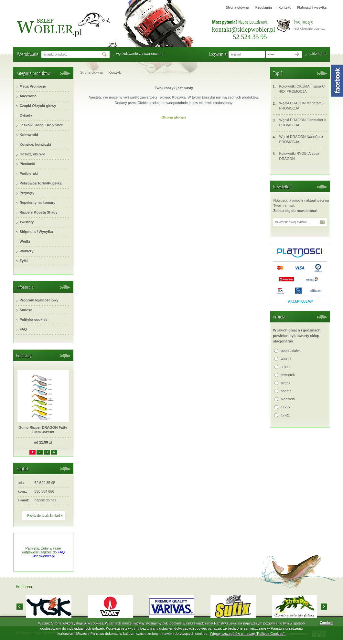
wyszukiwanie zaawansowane (140, 54)
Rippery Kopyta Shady (39, 212)
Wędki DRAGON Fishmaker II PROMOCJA (299, 122)
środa (285, 367)
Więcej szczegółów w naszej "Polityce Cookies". (247, 633)
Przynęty (27, 193)
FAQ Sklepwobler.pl (48, 554)
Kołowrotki (29, 135)
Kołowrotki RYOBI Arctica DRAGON (296, 156)
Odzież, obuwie (32, 154)
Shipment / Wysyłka (36, 232)
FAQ (23, 329)
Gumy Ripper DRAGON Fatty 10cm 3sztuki (42, 429)
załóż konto (318, 54)
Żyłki (24, 261)
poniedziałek (291, 350)
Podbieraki (29, 173)
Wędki (25, 241)
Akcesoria (28, 96)
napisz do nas (46, 500)
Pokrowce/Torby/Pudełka (41, 183)
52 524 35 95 (250, 36)
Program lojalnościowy (39, 300)
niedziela (288, 399)
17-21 (285, 415)
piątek (285, 383)
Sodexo (26, 310)
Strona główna (91, 72)
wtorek (286, 359)
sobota (286, 391)
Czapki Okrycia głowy (38, 106)
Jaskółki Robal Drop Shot (41, 125)
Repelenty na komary (38, 203)
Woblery (27, 251)
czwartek (288, 375)
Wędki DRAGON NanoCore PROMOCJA (298, 139)
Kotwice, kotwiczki (35, 144)
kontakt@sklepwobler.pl (243, 29)
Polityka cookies (34, 319)
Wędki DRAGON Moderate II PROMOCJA (299, 105)
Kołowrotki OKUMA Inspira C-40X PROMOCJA (299, 88)
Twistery (27, 222)
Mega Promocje (33, 86)
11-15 (285, 407)
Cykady (26, 115)
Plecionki (27, 164)
